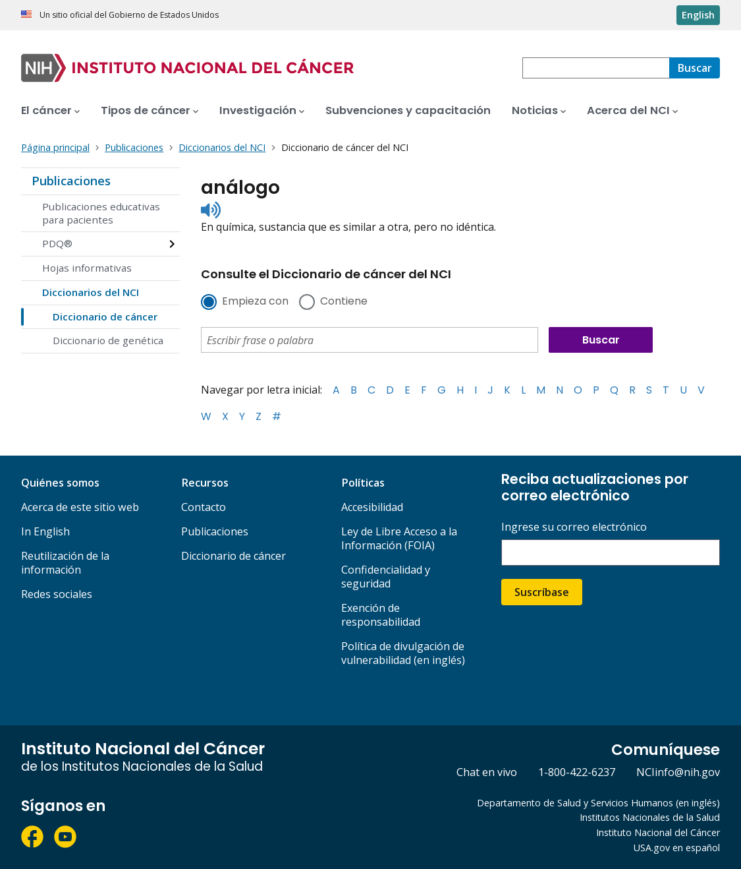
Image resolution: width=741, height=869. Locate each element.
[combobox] (595, 67)
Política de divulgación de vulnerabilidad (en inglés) (403, 653)
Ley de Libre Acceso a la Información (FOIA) (399, 538)
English (698, 15)
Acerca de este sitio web (80, 507)
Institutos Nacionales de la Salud (650, 817)
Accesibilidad (372, 507)
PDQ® (57, 243)
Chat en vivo (486, 772)
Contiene (344, 302)
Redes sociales (56, 594)
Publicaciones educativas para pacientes (101, 213)
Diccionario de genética (108, 340)
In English (45, 531)
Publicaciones (71, 181)
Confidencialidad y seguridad (385, 576)
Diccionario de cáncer (105, 316)
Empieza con (255, 302)
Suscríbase (541, 592)
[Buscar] (694, 67)
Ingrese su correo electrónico (574, 527)
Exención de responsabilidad (380, 615)
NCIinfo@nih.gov (678, 772)
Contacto (203, 507)
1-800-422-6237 (576, 772)
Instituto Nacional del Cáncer (658, 832)
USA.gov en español (677, 847)
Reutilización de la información (65, 563)
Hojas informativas (87, 267)
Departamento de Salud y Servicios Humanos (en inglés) (598, 802)
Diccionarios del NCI (90, 292)
